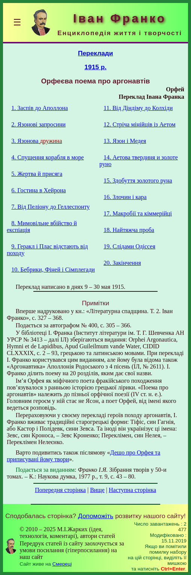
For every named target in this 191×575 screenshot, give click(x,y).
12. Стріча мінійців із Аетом (140, 124)
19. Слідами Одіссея (129, 246)
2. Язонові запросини (38, 124)
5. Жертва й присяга (36, 174)
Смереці (62, 564)
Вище (97, 490)
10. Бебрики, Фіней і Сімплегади (53, 269)
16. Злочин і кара (125, 197)
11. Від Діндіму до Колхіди (138, 108)
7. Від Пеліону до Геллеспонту (50, 207)
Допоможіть (95, 516)
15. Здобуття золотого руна (138, 180)
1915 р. (95, 67)
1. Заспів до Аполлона (39, 108)
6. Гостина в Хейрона (38, 190)
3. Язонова (36, 141)
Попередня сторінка (60, 490)
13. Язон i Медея (125, 141)
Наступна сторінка (132, 490)
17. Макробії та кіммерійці (138, 213)
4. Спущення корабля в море (47, 157)
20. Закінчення (122, 263)
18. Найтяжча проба (129, 230)
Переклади (95, 53)
